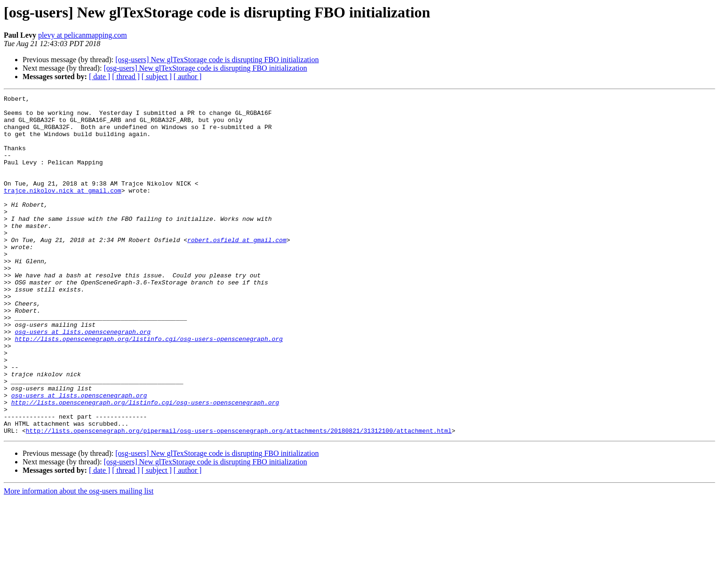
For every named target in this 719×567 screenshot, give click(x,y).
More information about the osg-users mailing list (78, 559)
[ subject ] (157, 77)
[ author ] (188, 77)
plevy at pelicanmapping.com (82, 35)
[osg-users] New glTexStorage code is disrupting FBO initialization (217, 60)
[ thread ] (126, 77)
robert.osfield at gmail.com (237, 269)
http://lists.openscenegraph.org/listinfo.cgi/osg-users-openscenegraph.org (148, 388)
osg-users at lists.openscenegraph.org (83, 379)
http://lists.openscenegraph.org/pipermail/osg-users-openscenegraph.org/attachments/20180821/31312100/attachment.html (239, 498)
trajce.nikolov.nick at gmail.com (62, 210)
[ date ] (99, 77)
